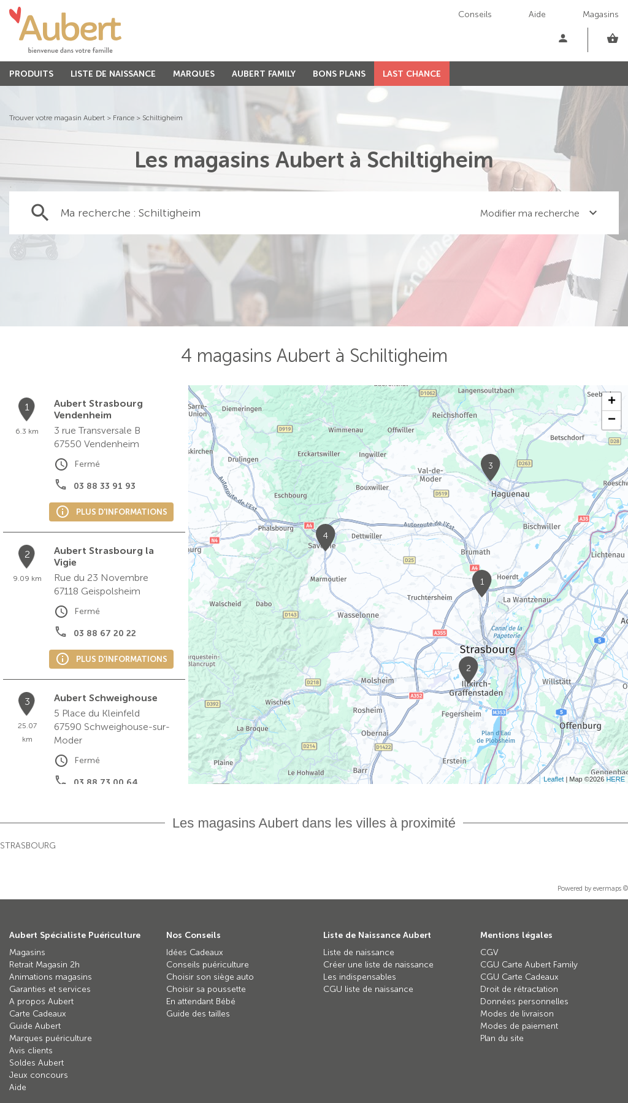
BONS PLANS (339, 74)
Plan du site (502, 1038)
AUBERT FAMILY (264, 74)
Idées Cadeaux (194, 952)
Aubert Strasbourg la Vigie (104, 556)
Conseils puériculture (207, 964)
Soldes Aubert (36, 1063)
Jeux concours (38, 1075)
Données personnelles (524, 1001)
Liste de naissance (358, 952)
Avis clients (31, 1050)
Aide (537, 14)
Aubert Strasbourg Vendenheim (98, 409)
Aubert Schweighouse (106, 698)
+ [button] (612, 402)
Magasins (601, 14)
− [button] (612, 420)
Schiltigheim (162, 117)
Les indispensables (359, 977)
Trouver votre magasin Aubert (57, 117)
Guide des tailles (198, 1014)
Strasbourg (28, 845)
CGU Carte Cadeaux (519, 977)
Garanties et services (50, 989)
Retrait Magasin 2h (44, 964)
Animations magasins (50, 977)
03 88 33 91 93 (105, 486)
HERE (615, 779)
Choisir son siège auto (210, 977)
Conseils (475, 14)
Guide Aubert (35, 1026)
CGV (489, 952)
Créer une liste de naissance (378, 964)
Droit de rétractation (519, 989)
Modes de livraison (517, 1014)
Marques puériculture (50, 1038)
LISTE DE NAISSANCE (113, 74)
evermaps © (610, 889)
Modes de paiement (519, 1026)
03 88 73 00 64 (106, 782)
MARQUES (194, 74)
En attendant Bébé (201, 1001)
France (123, 117)
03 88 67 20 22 (105, 633)
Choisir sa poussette (206, 989)
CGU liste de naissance (368, 989)
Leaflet (553, 779)
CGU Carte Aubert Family (529, 964)
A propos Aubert (41, 1001)
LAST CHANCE (412, 74)
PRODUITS (31, 74)
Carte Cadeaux (37, 1014)
